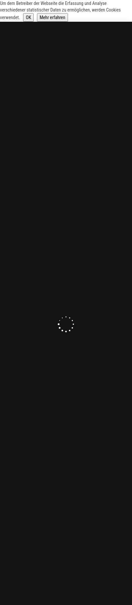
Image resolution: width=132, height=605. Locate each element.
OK (28, 17)
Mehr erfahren (52, 17)
